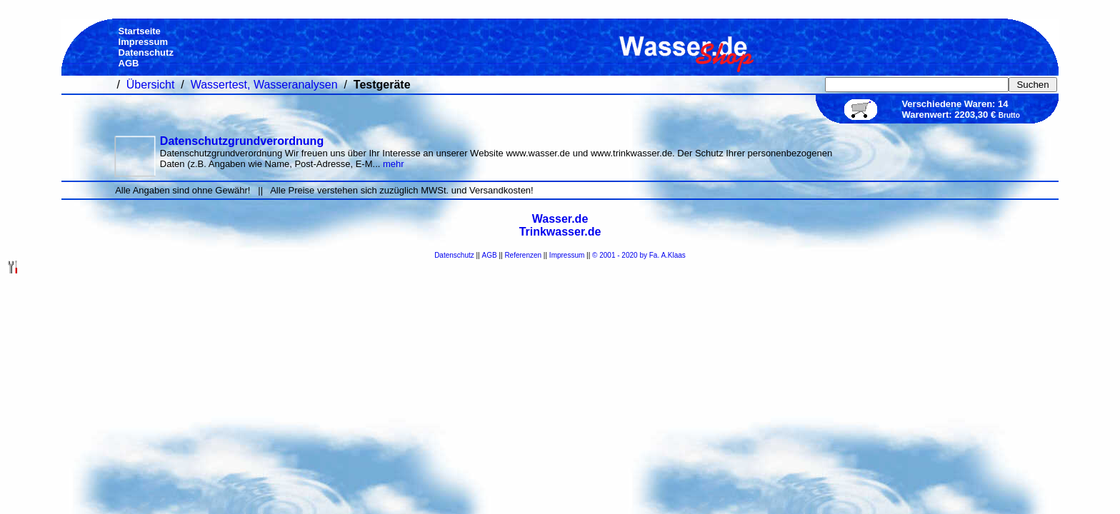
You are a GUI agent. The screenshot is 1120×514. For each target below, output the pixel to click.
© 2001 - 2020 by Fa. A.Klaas (639, 255)
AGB (489, 255)
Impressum (566, 255)
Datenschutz (454, 255)
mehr (393, 163)
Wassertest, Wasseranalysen (264, 85)
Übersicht (150, 85)
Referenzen (522, 255)
